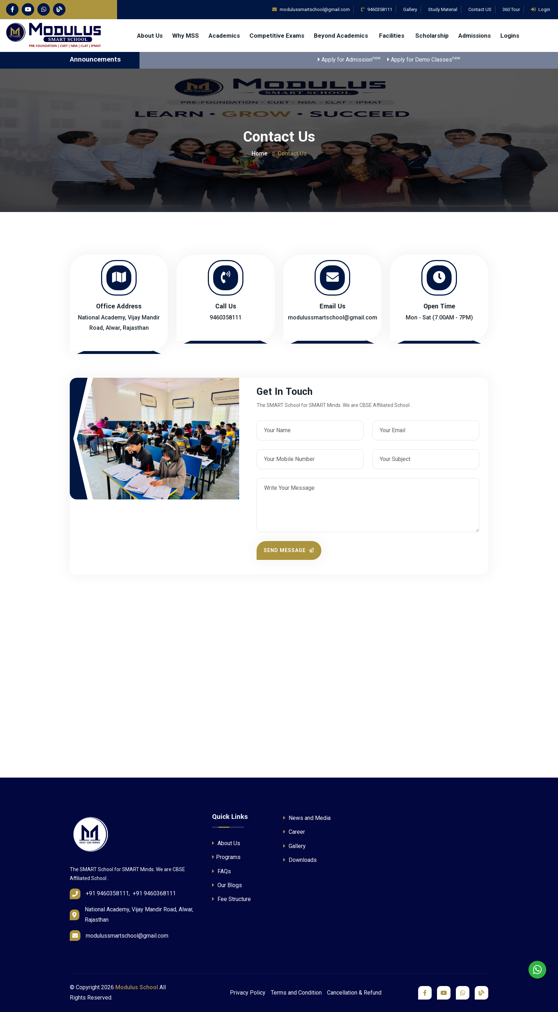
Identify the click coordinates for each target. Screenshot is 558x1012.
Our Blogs (227, 885)
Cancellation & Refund (354, 992)
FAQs (221, 871)
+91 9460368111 (154, 893)
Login (540, 9)
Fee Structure (231, 899)
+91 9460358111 (107, 893)
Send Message (289, 550)
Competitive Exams (276, 35)
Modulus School (136, 987)
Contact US (479, 9)
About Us (150, 35)
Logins (509, 35)
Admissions (474, 35)
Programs (226, 857)
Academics (224, 35)
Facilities (392, 35)
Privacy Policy (247, 992)
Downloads (300, 860)
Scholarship (432, 35)
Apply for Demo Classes (433, 59)
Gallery (410, 9)
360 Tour (511, 9)
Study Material (442, 9)
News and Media (307, 818)
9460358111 (376, 9)
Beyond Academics (341, 35)
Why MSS (185, 35)
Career (294, 831)
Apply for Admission (359, 59)
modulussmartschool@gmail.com (332, 317)
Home (259, 153)
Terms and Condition (296, 992)
